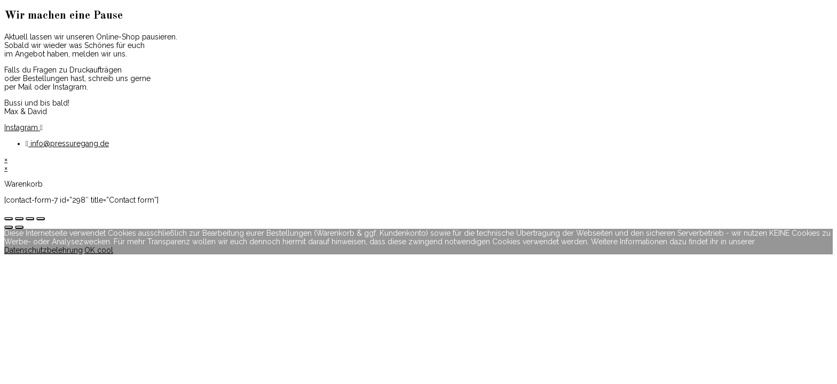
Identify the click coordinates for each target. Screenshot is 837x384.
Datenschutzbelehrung (43, 250)
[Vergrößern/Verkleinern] (40, 218)
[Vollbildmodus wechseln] (30, 218)
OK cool (98, 250)
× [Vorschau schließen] (5, 159)
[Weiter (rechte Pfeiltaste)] (19, 227)
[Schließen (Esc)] (8, 218)
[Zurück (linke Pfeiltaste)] (8, 227)
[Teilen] (19, 218)
